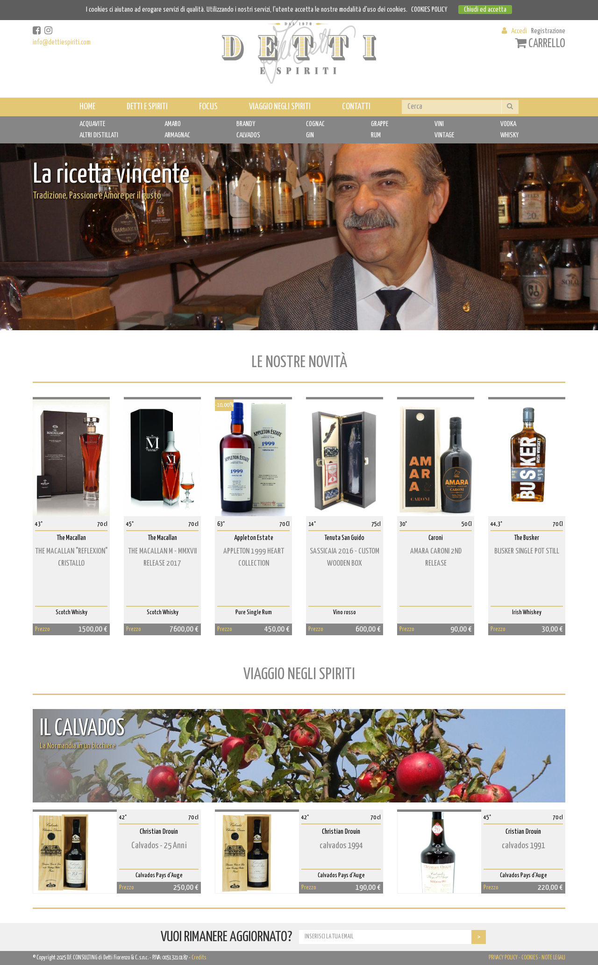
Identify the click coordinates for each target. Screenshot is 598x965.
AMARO (172, 124)
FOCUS (208, 106)
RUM (376, 135)
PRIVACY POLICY (503, 958)
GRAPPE (379, 124)
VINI (439, 124)
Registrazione (548, 31)
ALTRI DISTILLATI (98, 135)
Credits (199, 958)
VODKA (508, 124)
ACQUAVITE (92, 124)
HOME (87, 106)
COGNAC (315, 124)
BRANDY (245, 124)
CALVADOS (248, 135)
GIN (310, 135)
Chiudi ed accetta (485, 9)
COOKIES (529, 958)
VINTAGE (444, 135)
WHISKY (509, 135)
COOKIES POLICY (429, 9)
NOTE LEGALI (553, 958)
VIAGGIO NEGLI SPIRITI (280, 106)
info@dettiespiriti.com (62, 42)
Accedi (519, 31)
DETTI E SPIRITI (147, 106)
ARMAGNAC (177, 135)
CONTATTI (356, 106)
